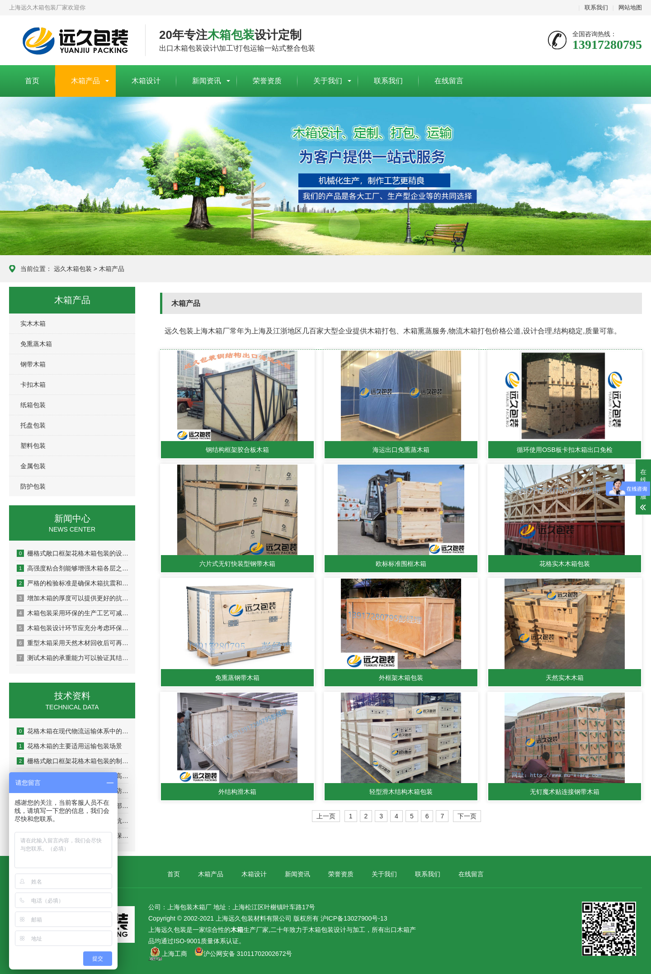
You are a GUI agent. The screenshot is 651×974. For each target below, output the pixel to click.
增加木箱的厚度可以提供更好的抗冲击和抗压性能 (72, 598)
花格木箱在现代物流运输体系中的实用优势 (72, 731)
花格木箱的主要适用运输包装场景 (69, 746)
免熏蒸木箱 (36, 343)
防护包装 (33, 486)
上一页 (325, 816)
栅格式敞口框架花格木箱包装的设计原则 (72, 553)
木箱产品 (85, 81)
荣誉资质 (267, 81)
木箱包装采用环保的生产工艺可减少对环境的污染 (72, 613)
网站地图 (630, 7)
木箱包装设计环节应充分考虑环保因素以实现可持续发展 (72, 628)
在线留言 (448, 81)
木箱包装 (321, 929)
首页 (32, 81)
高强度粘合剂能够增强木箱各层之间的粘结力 (72, 568)
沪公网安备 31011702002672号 (243, 953)
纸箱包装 (33, 405)
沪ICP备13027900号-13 (354, 918)
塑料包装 (33, 445)
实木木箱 (33, 323)
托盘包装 (33, 425)
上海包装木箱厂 (70, 40)
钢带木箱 (33, 364)
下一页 (467, 816)
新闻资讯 (206, 81)
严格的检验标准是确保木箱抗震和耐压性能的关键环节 (72, 583)
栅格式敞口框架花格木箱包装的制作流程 (72, 761)
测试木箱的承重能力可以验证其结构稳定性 (72, 657)
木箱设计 (146, 81)
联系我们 (596, 7)
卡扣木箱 (33, 384)
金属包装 (33, 466)
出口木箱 (397, 929)
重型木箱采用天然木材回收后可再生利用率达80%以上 (72, 642)
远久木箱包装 (73, 268)
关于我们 (327, 81)
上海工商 (174, 953)
